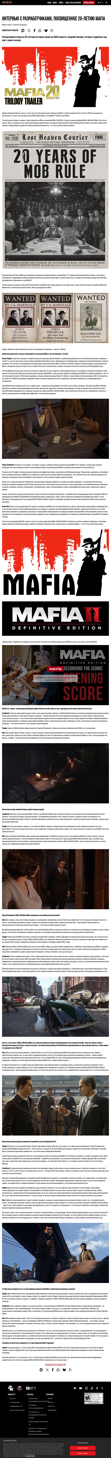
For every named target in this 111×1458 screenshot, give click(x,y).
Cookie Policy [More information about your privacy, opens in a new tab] (30, 1456)
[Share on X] (29, 30)
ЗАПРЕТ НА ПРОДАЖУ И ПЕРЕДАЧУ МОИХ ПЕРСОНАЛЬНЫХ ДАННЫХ (38, 1431)
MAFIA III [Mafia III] (61, 2)
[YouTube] (80, 1388)
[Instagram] (86, 1388)
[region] (55, 1448)
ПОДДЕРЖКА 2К (16, 1406)
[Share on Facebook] (34, 30)
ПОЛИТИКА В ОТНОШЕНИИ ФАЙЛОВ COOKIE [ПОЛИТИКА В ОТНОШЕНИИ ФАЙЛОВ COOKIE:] (37, 1415)
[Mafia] (7, 2)
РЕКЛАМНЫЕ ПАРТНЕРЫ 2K (38, 1423)
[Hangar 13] (19, 1388)
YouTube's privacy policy (62, 677)
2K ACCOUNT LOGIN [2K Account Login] (17, 1410)
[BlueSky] (46, 30)
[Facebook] (97, 1388)
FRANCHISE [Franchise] (52, 1410)
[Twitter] (102, 1388)
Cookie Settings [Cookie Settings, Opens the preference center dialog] (82, 1443)
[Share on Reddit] (22, 30)
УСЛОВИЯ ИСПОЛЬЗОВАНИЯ (36, 1406)
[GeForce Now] (31, 1388)
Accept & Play (55, 669)
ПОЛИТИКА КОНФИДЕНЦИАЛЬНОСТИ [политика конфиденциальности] (39, 1400)
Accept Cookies (83, 1448)
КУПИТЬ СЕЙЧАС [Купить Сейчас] (89, 2)
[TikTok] (92, 1388)
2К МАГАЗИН (15, 1402)
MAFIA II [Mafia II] (55, 2)
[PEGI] (93, 1398)
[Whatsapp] (39, 30)
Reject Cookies (83, 1453)
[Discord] (75, 1388)
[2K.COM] (11, 1388)
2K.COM (13, 1398)
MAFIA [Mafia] (49, 2)
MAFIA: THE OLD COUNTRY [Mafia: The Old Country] (73, 2)
